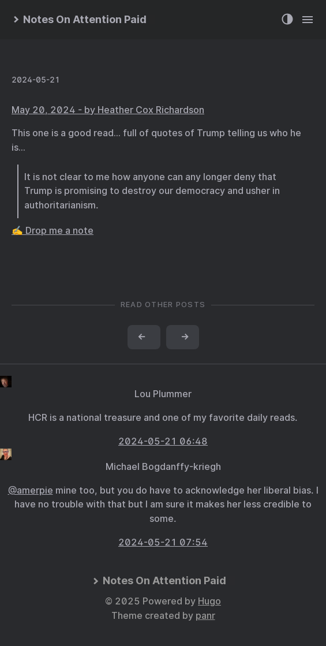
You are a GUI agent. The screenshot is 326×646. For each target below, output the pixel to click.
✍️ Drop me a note (52, 230)
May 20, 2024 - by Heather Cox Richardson (108, 109)
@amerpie (30, 490)
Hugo (209, 601)
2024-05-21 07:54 (163, 542)
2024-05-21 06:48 (163, 441)
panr (205, 615)
